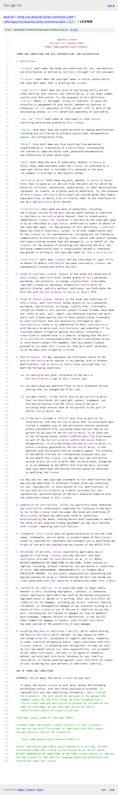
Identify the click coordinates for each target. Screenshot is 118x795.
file (74, 29)
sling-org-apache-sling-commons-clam (45, 17)
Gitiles (20, 789)
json (112, 789)
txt (103, 789)
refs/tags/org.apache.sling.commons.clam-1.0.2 (38, 21)
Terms (39, 789)
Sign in (111, 5)
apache (8, 17)
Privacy (30, 789)
